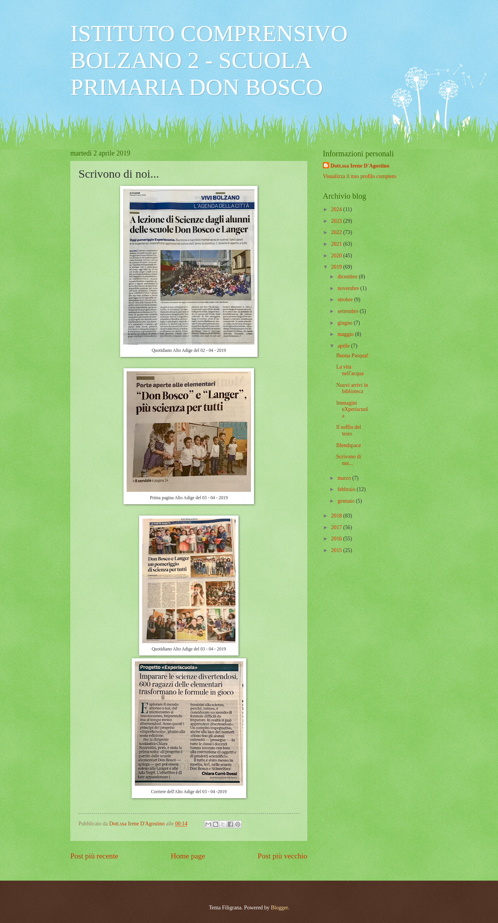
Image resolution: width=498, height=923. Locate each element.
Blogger (279, 908)
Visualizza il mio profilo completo (359, 176)
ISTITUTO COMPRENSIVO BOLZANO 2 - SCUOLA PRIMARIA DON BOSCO (209, 60)
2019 (337, 267)
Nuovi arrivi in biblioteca (352, 388)
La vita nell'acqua (349, 370)
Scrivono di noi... (348, 460)
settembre (349, 311)
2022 (337, 232)
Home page (188, 856)
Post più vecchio (282, 856)
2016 (337, 539)
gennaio (347, 501)
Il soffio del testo (348, 430)
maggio (346, 334)
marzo (345, 478)
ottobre (346, 299)
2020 (337, 256)
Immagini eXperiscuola (352, 409)
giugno (346, 323)
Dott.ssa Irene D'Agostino (360, 166)
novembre (349, 288)
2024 (337, 209)
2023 (337, 221)
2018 (337, 516)
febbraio (347, 489)
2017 (337, 527)
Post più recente (94, 856)
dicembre (348, 277)
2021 (337, 244)
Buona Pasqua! (352, 355)
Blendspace (348, 445)
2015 (337, 550)
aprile (344, 346)
